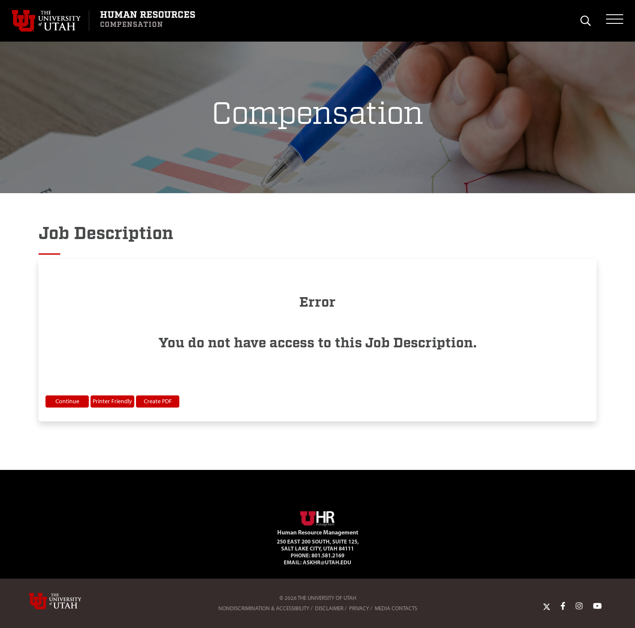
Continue (67, 401)
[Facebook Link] (562, 606)
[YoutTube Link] (597, 606)
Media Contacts (396, 608)
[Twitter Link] (546, 606)
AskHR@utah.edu (327, 562)
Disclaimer (329, 608)
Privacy (359, 608)
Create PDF (158, 401)
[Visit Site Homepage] (317, 517)
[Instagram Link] (579, 606)
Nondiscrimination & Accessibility (263, 608)
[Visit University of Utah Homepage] (50, 21)
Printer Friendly (112, 401)
